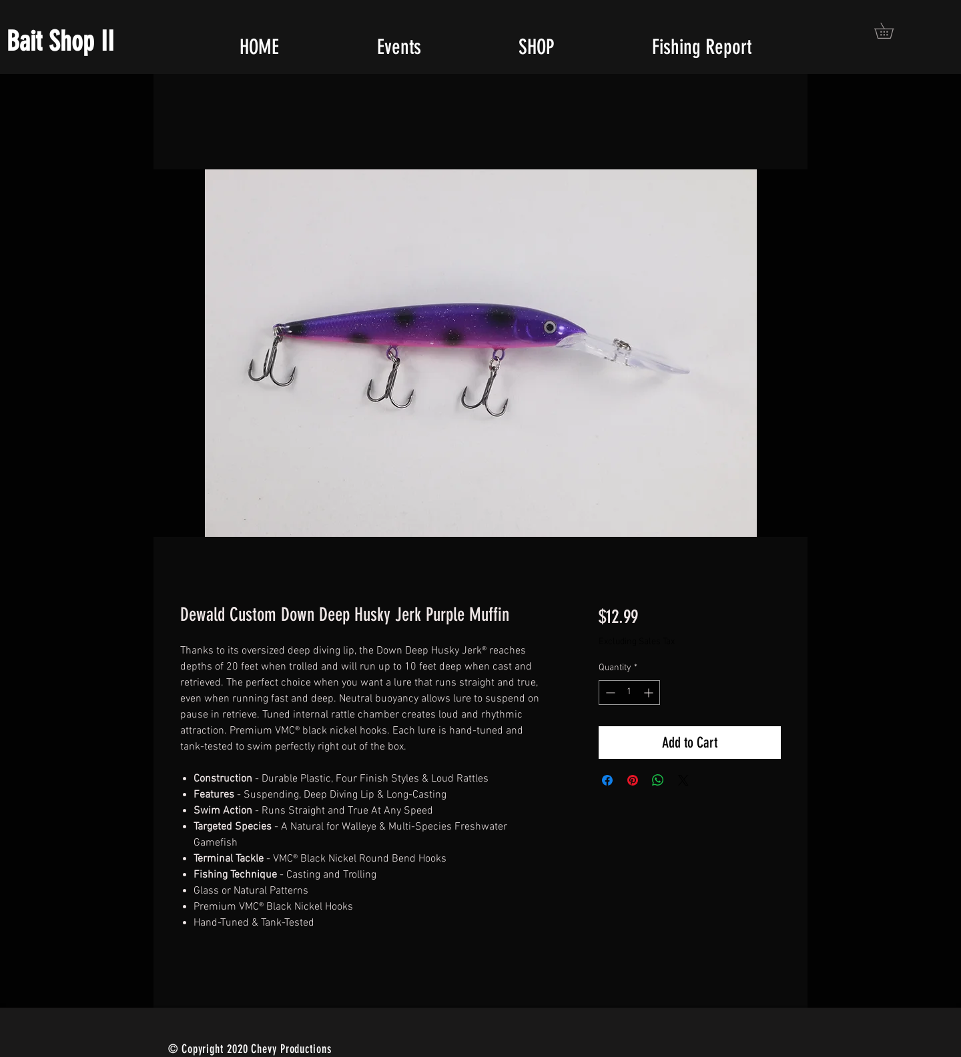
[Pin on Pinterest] (633, 780)
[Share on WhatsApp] (658, 780)
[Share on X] (683, 780)
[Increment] (649, 692)
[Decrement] (609, 692)
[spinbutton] (629, 692)
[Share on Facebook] (607, 780)
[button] (891, 31)
